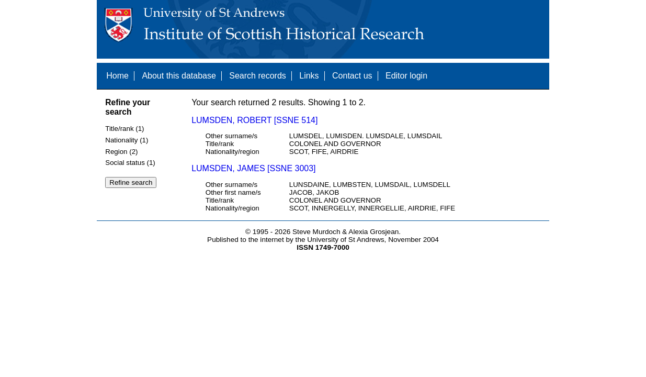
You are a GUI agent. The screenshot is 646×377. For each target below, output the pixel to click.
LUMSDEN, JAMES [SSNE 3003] (253, 168)
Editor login (406, 75)
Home (117, 75)
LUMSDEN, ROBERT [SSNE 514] (254, 120)
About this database (179, 75)
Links (309, 75)
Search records (257, 75)
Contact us (352, 75)
